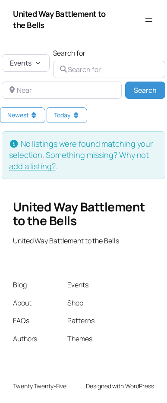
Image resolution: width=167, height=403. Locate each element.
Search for (69, 53)
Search (149, 90)
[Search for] (109, 69)
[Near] (62, 90)
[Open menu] (149, 20)
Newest (22, 115)
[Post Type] (26, 63)
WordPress (139, 386)
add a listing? (32, 166)
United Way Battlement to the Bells (79, 213)
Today (67, 115)
